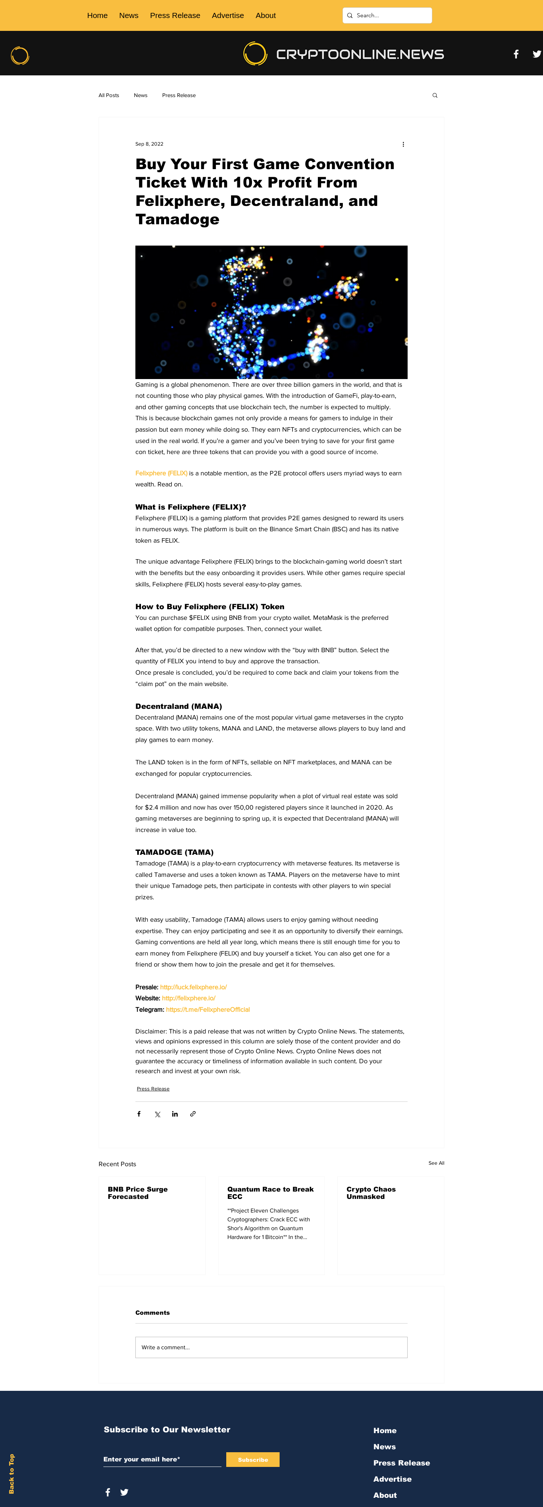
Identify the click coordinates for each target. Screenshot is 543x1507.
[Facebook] (516, 54)
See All (436, 1163)
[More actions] (403, 143)
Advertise (392, 1479)
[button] (435, 95)
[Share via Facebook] (138, 1113)
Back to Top (11, 1474)
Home (385, 1430)
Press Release (179, 95)
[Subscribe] (253, 1459)
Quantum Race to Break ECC (270, 1193)
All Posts (109, 95)
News (141, 95)
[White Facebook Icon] (107, 1492)
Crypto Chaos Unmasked (371, 1193)
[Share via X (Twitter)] (156, 1113)
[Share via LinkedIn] (174, 1113)
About (385, 1495)
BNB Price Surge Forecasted (138, 1193)
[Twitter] (537, 54)
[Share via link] (192, 1113)
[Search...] (386, 15)
